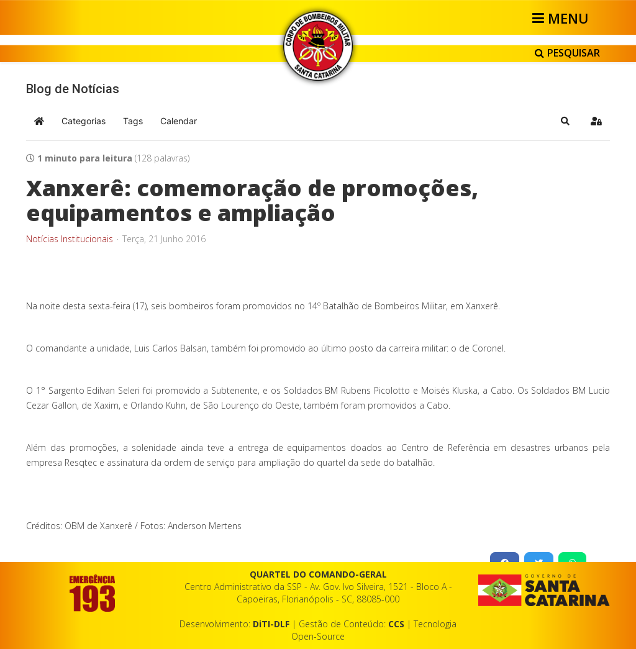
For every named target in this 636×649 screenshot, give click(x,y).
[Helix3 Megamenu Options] (562, 18)
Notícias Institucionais (69, 239)
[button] (565, 121)
